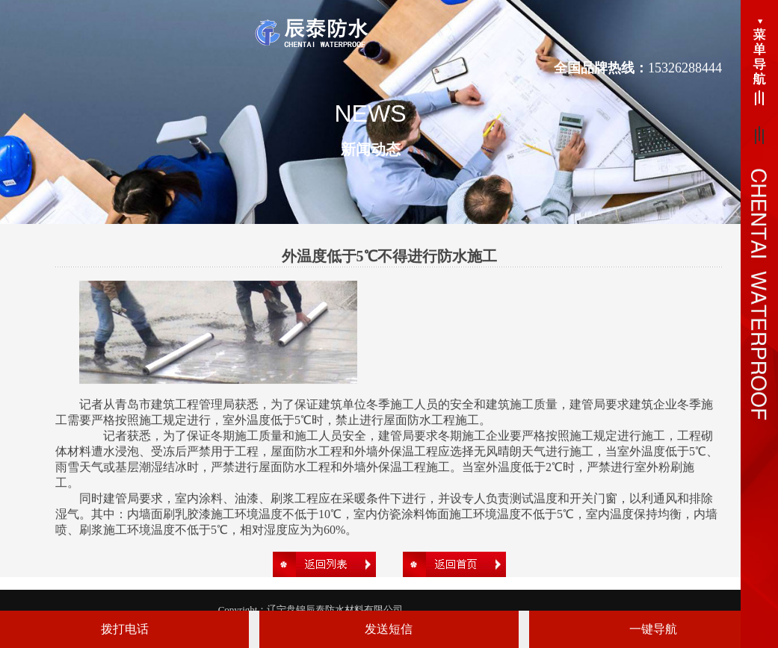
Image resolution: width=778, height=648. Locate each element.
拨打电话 (125, 629)
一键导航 (653, 629)
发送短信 (389, 629)
